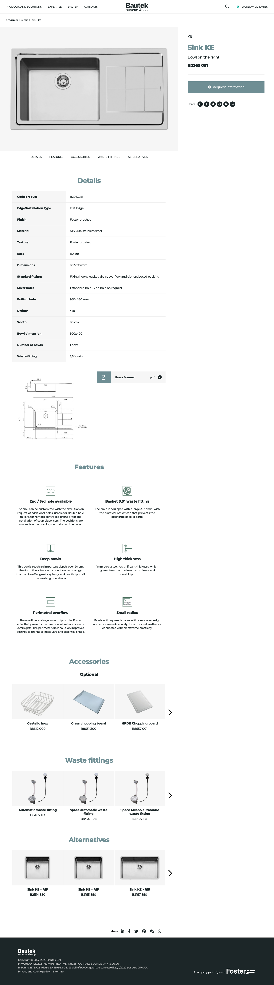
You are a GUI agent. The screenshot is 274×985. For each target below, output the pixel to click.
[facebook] (129, 931)
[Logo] (137, 6)
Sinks (24, 20)
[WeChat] (152, 931)
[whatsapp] (159, 931)
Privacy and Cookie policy (34, 971)
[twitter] (136, 931)
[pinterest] (144, 931)
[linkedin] (122, 931)
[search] (227, 7)
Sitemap (58, 971)
